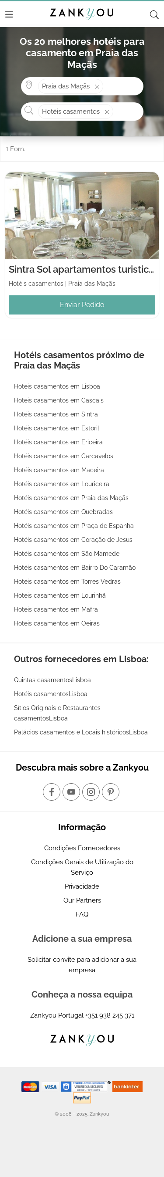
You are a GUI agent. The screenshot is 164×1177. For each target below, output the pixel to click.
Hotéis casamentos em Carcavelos (63, 456)
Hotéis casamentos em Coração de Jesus (73, 539)
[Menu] (9, 14)
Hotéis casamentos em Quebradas (63, 511)
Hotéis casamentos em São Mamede (66, 553)
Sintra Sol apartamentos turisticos (84, 269)
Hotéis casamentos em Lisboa (57, 386)
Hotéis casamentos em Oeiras (57, 623)
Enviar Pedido (82, 305)
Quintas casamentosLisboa (52, 679)
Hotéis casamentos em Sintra (56, 414)
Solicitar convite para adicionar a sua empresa (82, 965)
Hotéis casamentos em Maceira (59, 470)
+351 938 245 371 (109, 1015)
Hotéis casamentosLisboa (50, 693)
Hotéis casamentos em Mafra (56, 609)
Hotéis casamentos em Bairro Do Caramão (75, 567)
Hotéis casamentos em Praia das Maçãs (71, 497)
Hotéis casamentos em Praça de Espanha (74, 525)
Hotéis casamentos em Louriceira (61, 483)
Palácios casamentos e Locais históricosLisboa (81, 732)
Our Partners (82, 900)
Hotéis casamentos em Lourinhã (60, 595)
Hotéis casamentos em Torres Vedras (67, 581)
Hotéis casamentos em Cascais (59, 400)
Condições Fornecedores (82, 848)
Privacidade (82, 886)
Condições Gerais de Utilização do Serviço (82, 867)
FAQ (82, 914)
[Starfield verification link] (86, 1086)
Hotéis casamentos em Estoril (56, 428)
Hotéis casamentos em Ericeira (58, 442)
